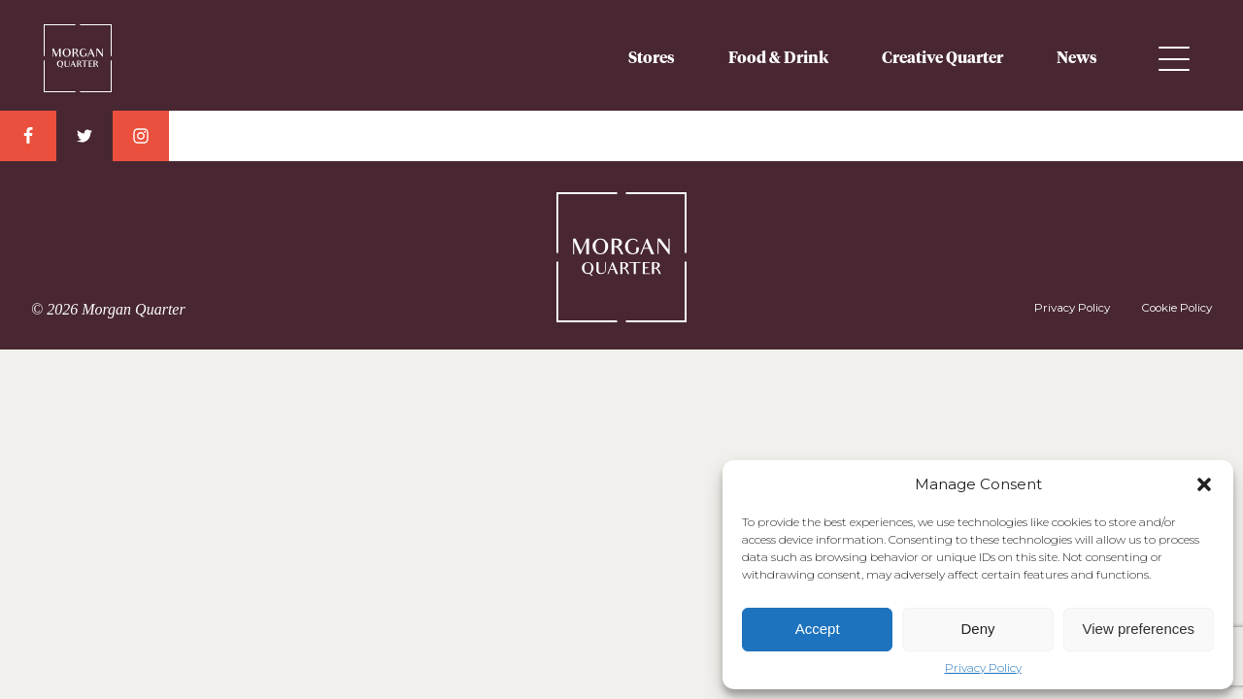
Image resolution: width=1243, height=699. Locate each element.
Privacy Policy (983, 668)
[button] (1204, 484)
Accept (817, 628)
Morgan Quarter (78, 50)
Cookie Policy (1176, 308)
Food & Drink (778, 58)
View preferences (1139, 628)
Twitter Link (84, 136)
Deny (977, 628)
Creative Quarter (942, 58)
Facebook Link (28, 136)
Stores (651, 58)
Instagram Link (141, 136)
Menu (1174, 59)
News (1077, 58)
